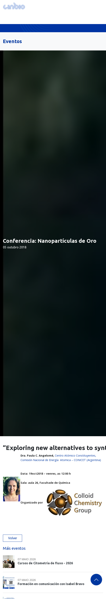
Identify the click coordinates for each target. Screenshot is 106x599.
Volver (12, 538)
